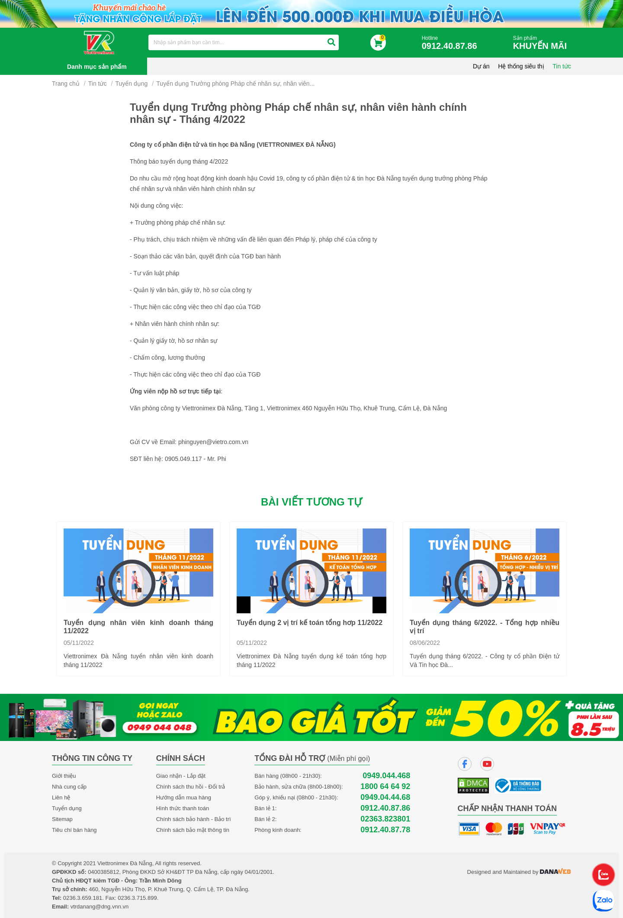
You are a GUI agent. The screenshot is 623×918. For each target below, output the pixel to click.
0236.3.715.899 (137, 898)
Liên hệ (61, 797)
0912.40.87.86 (385, 808)
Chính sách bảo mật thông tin (192, 830)
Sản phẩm (542, 43)
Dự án (481, 66)
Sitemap (62, 819)
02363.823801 (385, 819)
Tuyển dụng (131, 83)
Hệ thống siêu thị (521, 66)
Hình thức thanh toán (182, 808)
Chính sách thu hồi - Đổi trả (190, 786)
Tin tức (561, 66)
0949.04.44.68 (385, 797)
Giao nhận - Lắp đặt (181, 776)
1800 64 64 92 (385, 786)
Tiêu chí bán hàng (74, 830)
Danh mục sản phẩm (97, 66)
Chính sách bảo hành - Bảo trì (193, 819)
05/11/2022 (79, 642)
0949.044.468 (386, 775)
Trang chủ (66, 83)
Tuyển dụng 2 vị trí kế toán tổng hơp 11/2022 (309, 622)
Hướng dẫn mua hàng (183, 797)
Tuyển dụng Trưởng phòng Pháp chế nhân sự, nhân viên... (235, 83)
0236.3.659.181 (82, 898)
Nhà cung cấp (69, 786)
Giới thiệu (64, 776)
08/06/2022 (425, 642)
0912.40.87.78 (385, 830)
